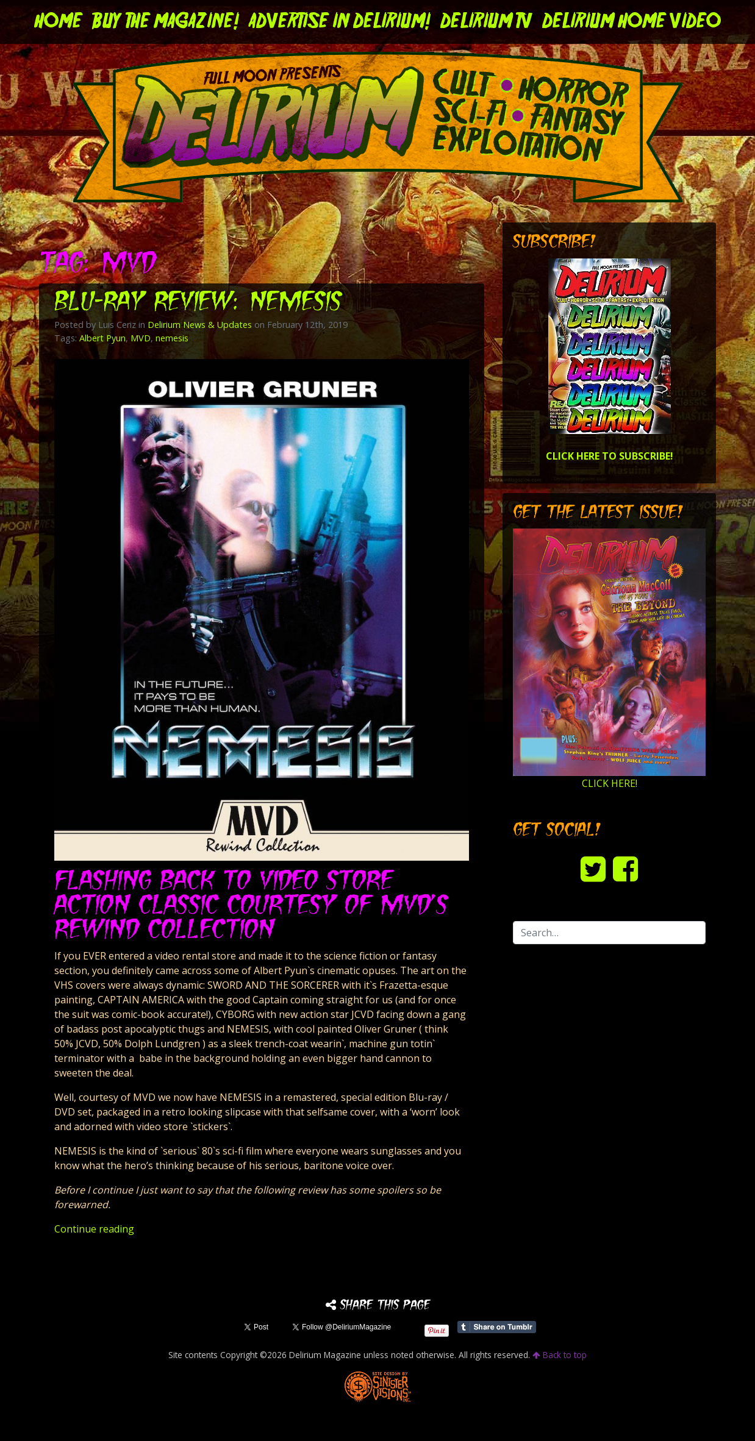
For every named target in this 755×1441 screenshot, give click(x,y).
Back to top (559, 1355)
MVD (141, 338)
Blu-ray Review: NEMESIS (199, 303)
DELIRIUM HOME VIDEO (631, 22)
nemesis (172, 338)
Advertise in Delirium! (340, 22)
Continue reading (94, 1229)
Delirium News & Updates (200, 324)
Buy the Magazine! (165, 22)
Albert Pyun (102, 338)
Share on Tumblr (496, 1327)
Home (58, 22)
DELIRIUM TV (486, 22)
